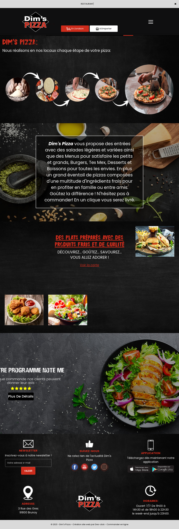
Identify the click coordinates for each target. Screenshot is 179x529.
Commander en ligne (117, 524)
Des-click (100, 524)
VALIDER (28, 470)
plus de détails (21, 396)
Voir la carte (89, 265)
